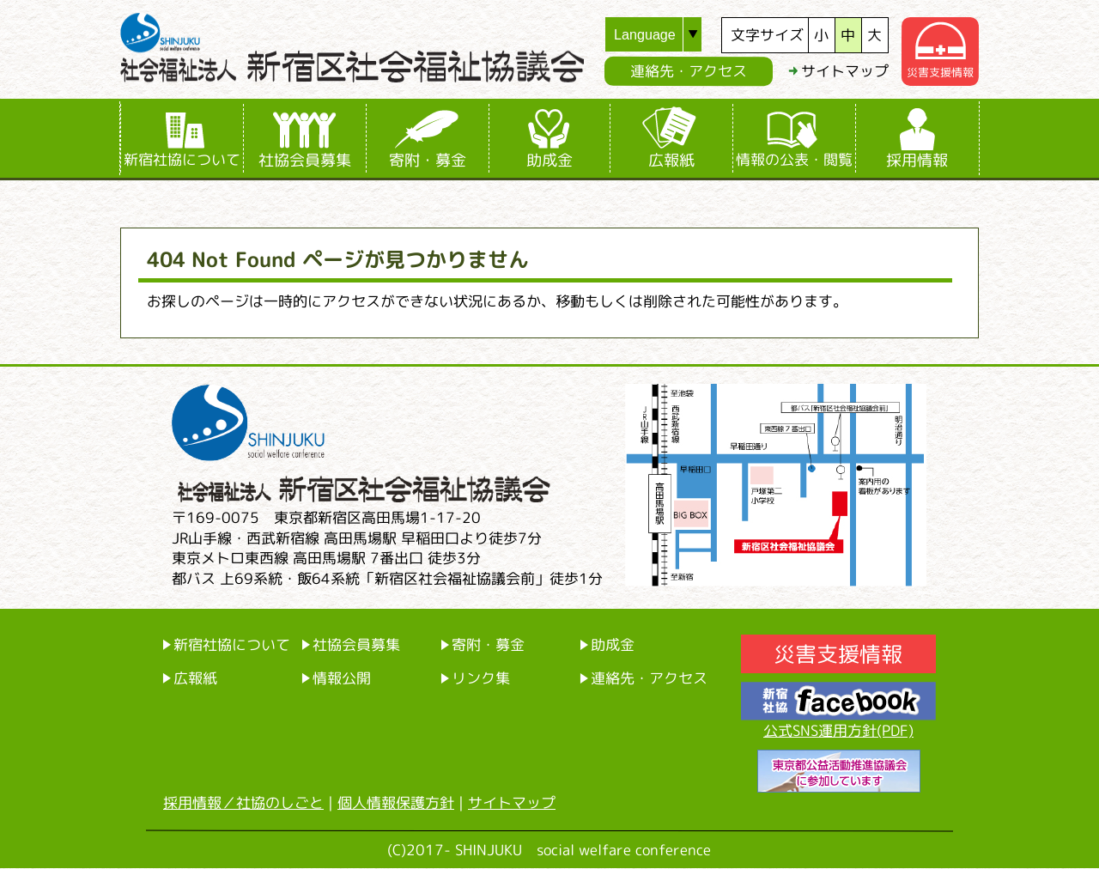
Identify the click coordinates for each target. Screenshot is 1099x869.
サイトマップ (845, 71)
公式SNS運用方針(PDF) (838, 730)
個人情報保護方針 (395, 802)
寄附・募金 (427, 159)
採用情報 (917, 159)
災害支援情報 (940, 72)
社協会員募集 (304, 159)
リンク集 (481, 678)
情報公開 (342, 678)
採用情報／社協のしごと (243, 802)
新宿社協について (182, 159)
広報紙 (671, 159)
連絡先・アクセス (688, 71)
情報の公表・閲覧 (794, 159)
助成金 (549, 159)
